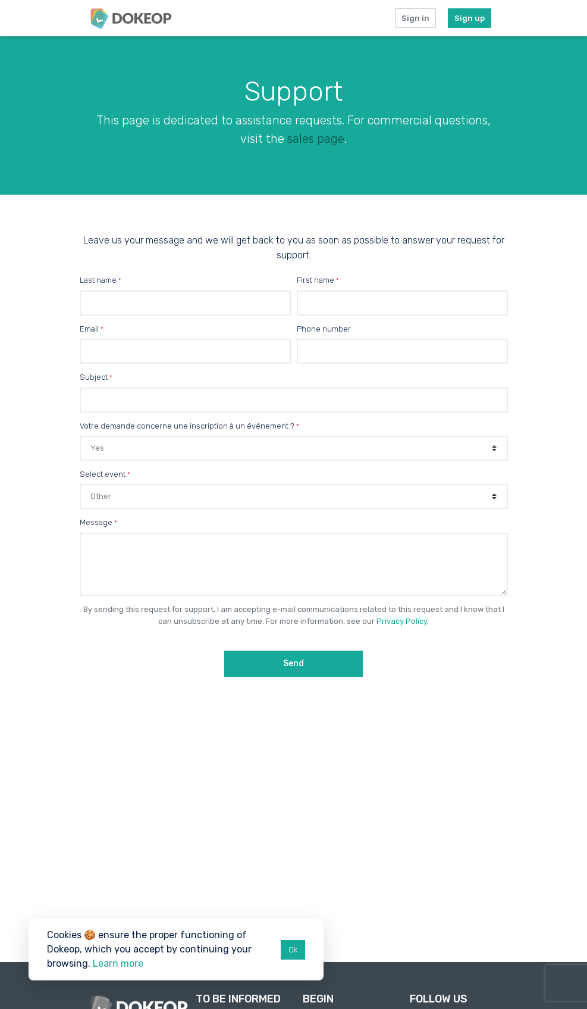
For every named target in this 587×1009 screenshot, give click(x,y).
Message (96, 522)
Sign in (415, 18)
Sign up (469, 18)
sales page (315, 139)
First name (315, 280)
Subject (94, 377)
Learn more (118, 963)
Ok (292, 949)
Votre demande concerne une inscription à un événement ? (187, 425)
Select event (102, 474)
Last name (98, 280)
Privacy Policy (401, 621)
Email (89, 328)
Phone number (324, 328)
